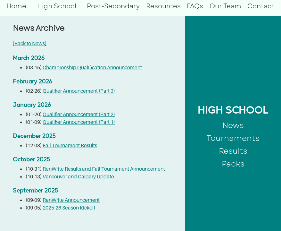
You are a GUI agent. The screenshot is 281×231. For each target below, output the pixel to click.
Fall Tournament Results (70, 145)
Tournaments (233, 138)
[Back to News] (29, 43)
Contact (261, 6)
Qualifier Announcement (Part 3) (79, 91)
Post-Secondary (113, 6)
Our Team (225, 6)
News (233, 125)
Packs (233, 163)
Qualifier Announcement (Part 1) (79, 122)
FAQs (195, 6)
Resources (163, 6)
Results (233, 151)
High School (56, 6)
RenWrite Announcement (71, 200)
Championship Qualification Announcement (92, 67)
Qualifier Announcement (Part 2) (79, 114)
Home (16, 6)
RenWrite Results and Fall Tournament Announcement (104, 169)
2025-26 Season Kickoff (69, 207)
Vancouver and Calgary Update (78, 176)
